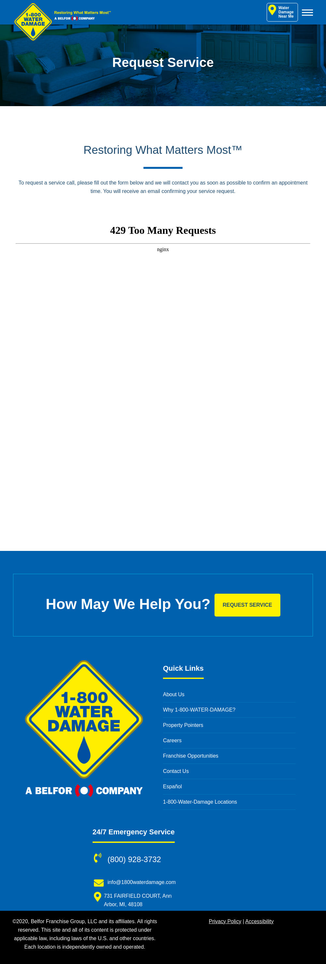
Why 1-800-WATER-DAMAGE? (199, 710)
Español (172, 786)
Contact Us (176, 771)
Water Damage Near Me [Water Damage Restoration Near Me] (281, 12)
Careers (172, 740)
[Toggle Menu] (307, 12)
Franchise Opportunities (190, 756)
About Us (174, 694)
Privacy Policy (225, 921)
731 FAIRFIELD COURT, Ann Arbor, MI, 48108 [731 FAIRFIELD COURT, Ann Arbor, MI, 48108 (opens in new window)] (138, 900)
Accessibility (259, 921)
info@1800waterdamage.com (142, 882)
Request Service (247, 605)
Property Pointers (183, 725)
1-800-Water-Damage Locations (200, 802)
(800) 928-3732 (134, 859)
